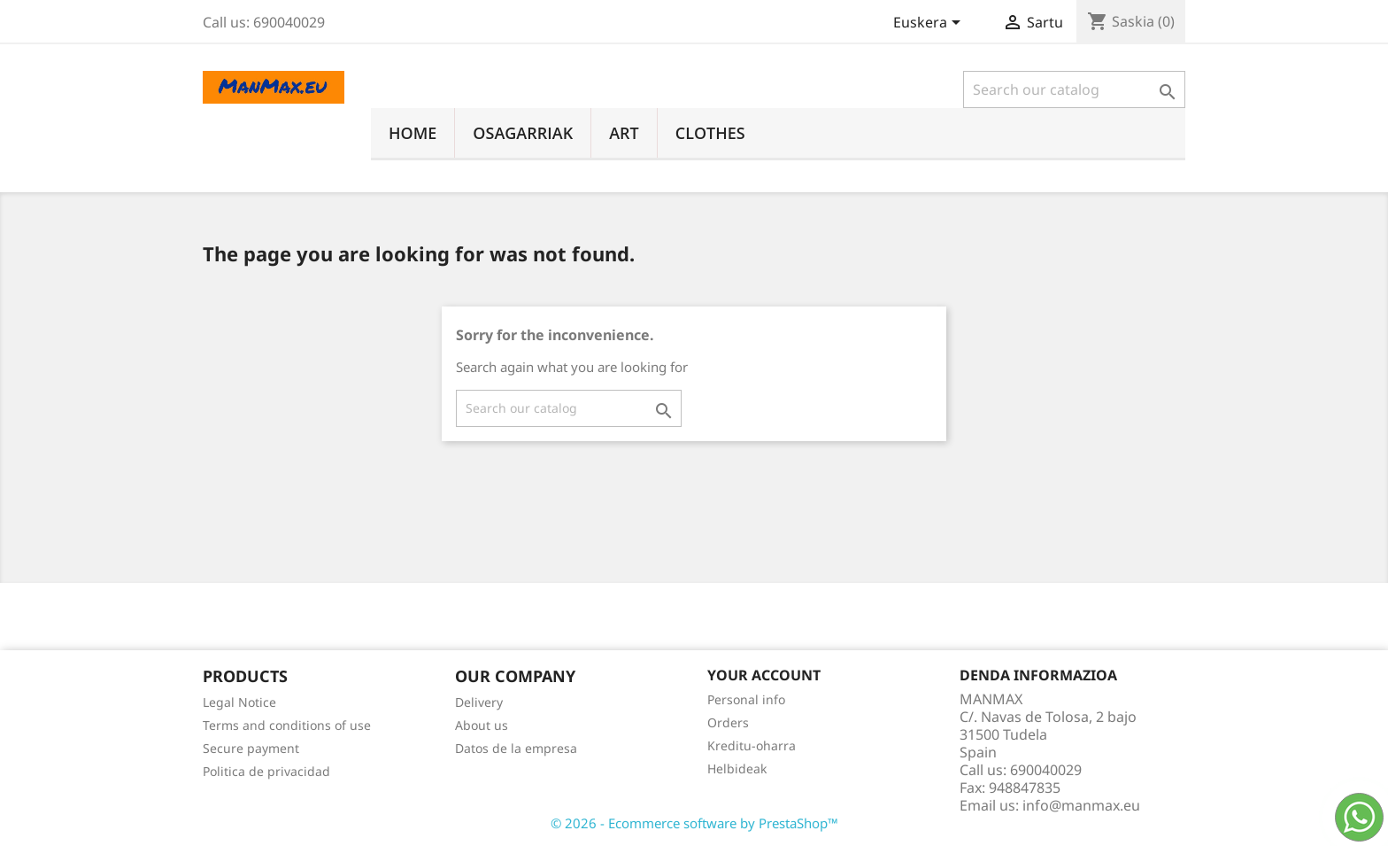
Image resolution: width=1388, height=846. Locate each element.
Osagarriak (523, 133)
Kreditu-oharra (751, 745)
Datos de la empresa (516, 748)
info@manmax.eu (1081, 805)
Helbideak (737, 768)
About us (481, 725)
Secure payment (251, 748)
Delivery (479, 702)
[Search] (1074, 89)
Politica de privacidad (266, 771)
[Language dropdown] (930, 24)
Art (624, 133)
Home (412, 133)
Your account (764, 675)
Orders (728, 722)
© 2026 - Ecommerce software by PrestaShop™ (694, 823)
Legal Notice (239, 702)
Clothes (710, 133)
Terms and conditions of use (287, 725)
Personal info (746, 699)
